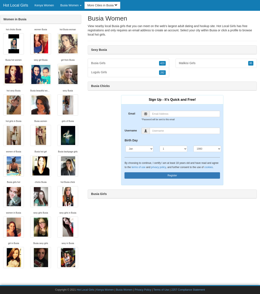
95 (250, 63)
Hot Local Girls (15, 5)
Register (172, 175)
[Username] (185, 131)
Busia (213, 30)
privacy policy (158, 167)
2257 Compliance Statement (188, 289)
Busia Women (124, 289)
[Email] (185, 114)
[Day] (173, 149)
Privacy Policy (143, 289)
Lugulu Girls (128, 72)
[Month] (139, 149)
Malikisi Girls (216, 63)
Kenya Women (44, 5)
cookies (208, 167)
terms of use (138, 167)
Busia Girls (128, 63)
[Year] (207, 149)
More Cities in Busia (102, 5)
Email (131, 113)
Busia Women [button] (71, 5)
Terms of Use (161, 289)
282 (162, 72)
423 (162, 63)
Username (130, 130)
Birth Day (131, 140)
